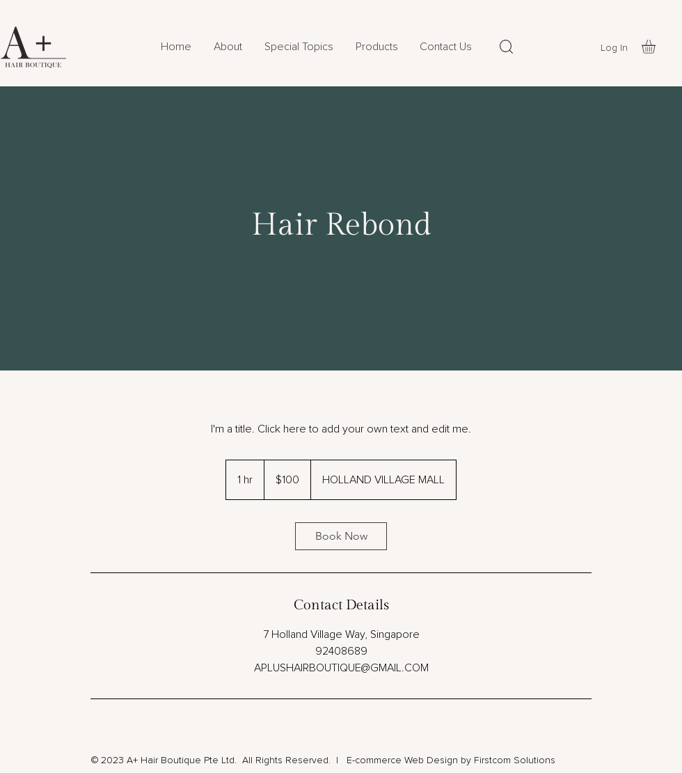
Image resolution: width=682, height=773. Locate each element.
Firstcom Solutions (514, 760)
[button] (376, 46)
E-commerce (373, 760)
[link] (341, 536)
